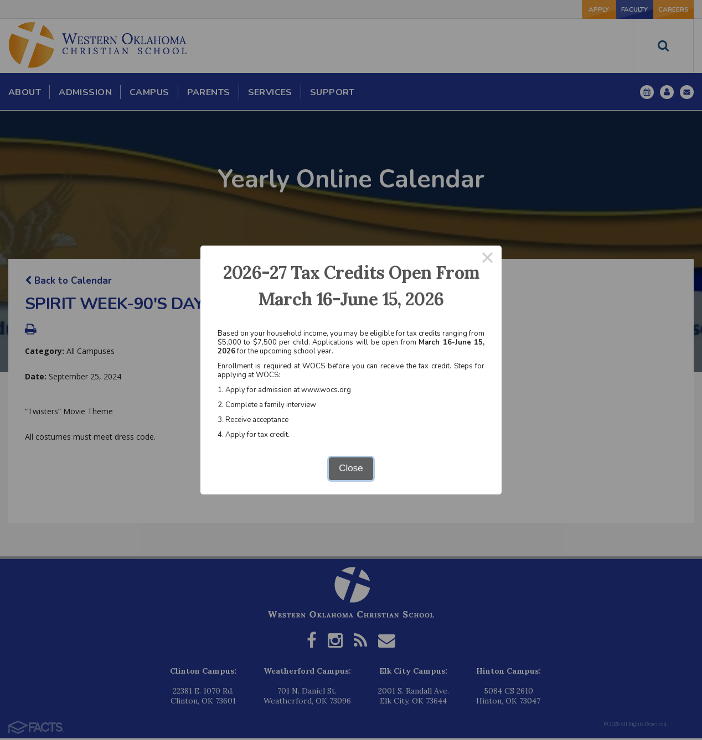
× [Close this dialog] (488, 260)
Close (351, 468)
